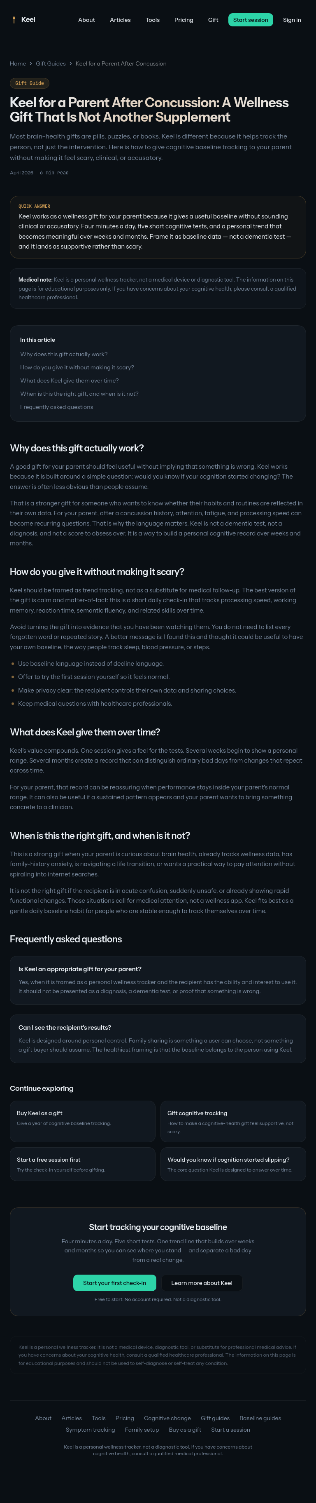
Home (18, 63)
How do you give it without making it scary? (77, 367)
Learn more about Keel (202, 1283)
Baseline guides (260, 1418)
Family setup (142, 1429)
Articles (120, 19)
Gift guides (215, 1418)
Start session (250, 19)
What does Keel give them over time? (69, 380)
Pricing (183, 19)
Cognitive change (167, 1418)
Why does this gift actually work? (64, 354)
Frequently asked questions (56, 407)
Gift (213, 19)
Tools (153, 19)
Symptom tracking (90, 1429)
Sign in (292, 19)
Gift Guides (50, 63)
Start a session (230, 1429)
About (86, 19)
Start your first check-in (114, 1283)
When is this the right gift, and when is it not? (79, 393)
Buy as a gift (185, 1429)
